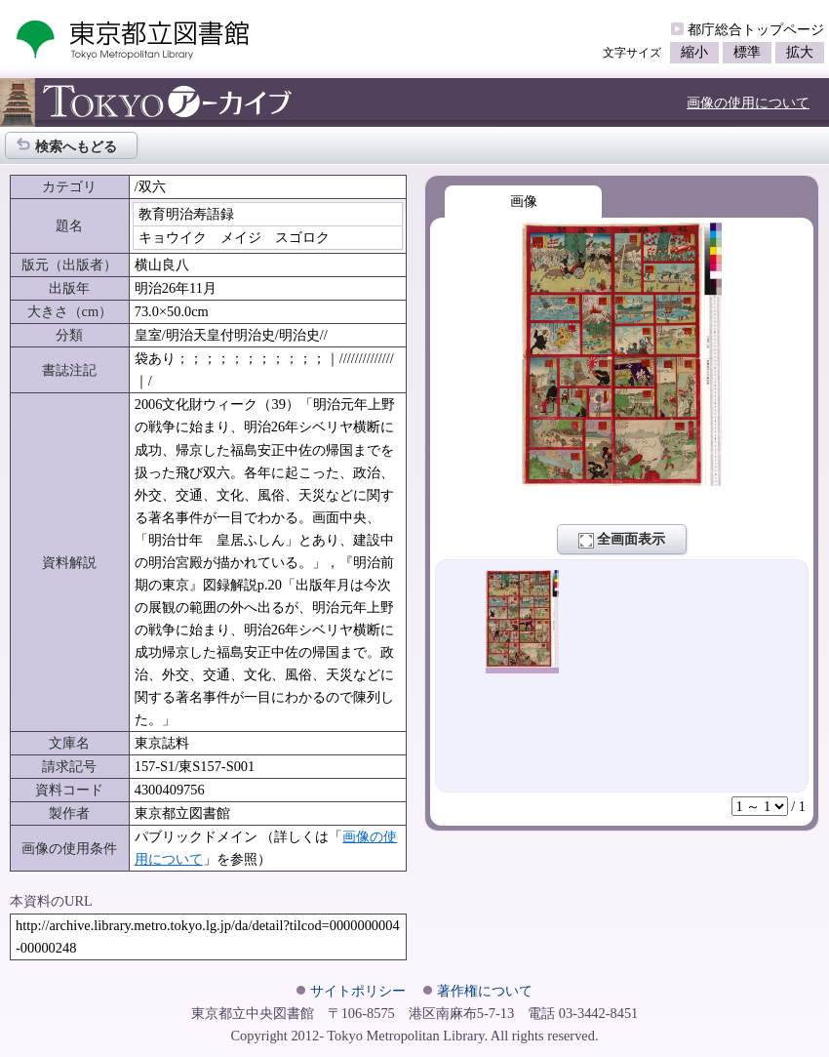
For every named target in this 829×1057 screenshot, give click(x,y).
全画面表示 (621, 540)
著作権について (485, 990)
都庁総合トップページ (756, 29)
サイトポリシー (358, 990)
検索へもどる (66, 145)
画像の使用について (748, 102)
